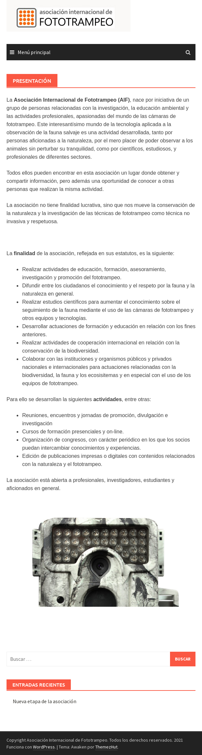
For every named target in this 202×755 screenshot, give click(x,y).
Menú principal (34, 52)
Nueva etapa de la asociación (44, 701)
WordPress (44, 747)
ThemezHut (106, 747)
